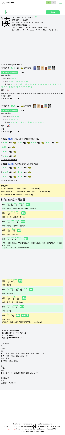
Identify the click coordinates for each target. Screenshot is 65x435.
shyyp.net (11, 429)
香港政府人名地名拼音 (9, 72)
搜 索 (53, 12)
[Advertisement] (32, 46)
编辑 (27, 204)
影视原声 (25, 315)
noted (59, 426)
